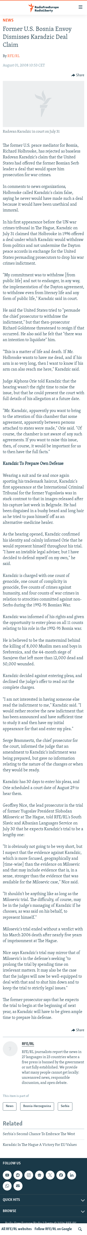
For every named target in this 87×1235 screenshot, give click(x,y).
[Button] (77, 75)
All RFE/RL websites (16, 1229)
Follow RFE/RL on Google (53, 1229)
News (8, 20)
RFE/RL (13, 56)
